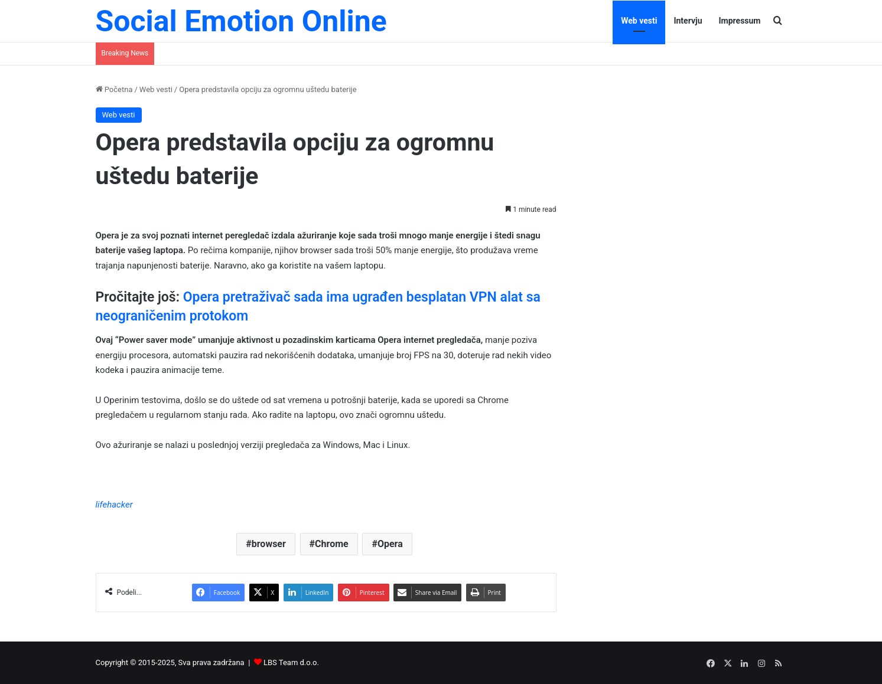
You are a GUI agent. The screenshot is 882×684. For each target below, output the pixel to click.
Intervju (687, 20)
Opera (390, 543)
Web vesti (639, 20)
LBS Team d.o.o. (291, 662)
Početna (114, 89)
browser (269, 543)
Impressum (739, 20)
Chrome (332, 543)
